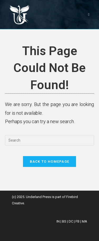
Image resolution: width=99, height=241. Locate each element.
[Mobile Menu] (88, 14)
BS (64, 221)
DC (71, 221)
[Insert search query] (49, 140)
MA (84, 221)
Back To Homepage (49, 161)
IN (58, 221)
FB (77, 221)
